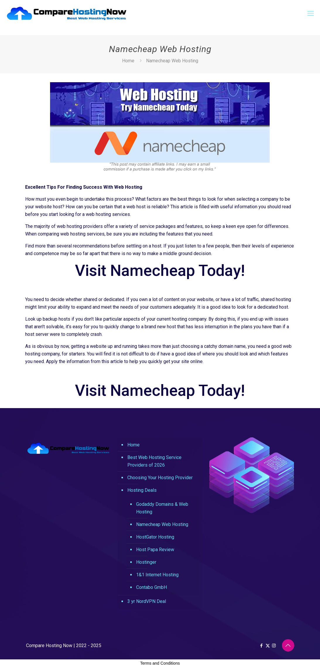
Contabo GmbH (151, 587)
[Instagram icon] (274, 645)
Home (128, 60)
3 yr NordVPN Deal (146, 601)
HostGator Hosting (155, 537)
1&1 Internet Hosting (157, 574)
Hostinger (146, 562)
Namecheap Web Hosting (162, 524)
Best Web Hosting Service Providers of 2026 (154, 461)
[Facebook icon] (261, 645)
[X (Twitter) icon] (268, 645)
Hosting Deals (142, 490)
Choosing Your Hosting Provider (160, 477)
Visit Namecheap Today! (160, 270)
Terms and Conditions (160, 663)
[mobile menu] (311, 13)
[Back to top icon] (288, 645)
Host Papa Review (155, 549)
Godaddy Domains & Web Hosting (162, 508)
